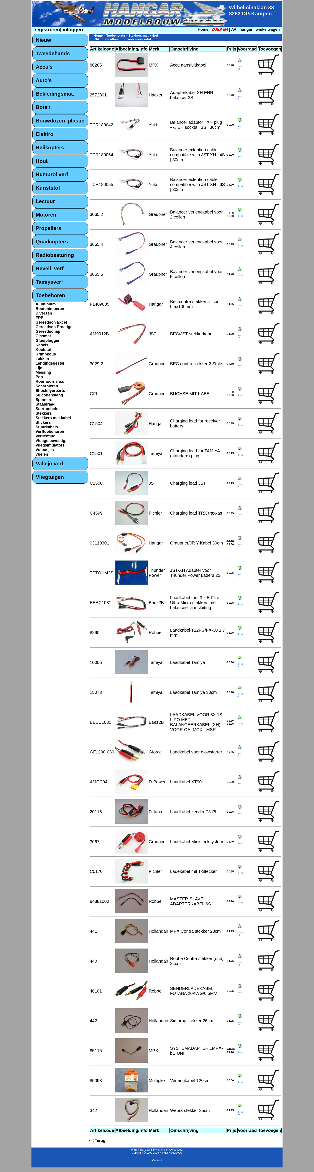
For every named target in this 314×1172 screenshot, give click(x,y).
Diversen (44, 313)
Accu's (44, 67)
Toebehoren (50, 295)
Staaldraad (46, 404)
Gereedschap (48, 331)
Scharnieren (47, 386)
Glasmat (43, 336)
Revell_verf (50, 268)
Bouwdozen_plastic (60, 121)
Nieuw (43, 40)
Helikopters (50, 147)
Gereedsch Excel (51, 322)
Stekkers (44, 413)
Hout (42, 161)
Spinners (44, 400)
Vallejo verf (49, 463)
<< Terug (97, 1140)
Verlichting (46, 436)
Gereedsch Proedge (54, 327)
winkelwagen (268, 29)
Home (203, 29)
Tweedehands (53, 53)
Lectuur (45, 201)
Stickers (43, 422)
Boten (43, 107)
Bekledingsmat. (55, 94)
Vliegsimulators (50, 445)
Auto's (44, 80)
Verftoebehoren (50, 431)
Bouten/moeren (50, 308)
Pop (39, 377)
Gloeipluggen (48, 340)
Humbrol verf (52, 174)
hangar (246, 29)
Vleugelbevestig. (51, 440)
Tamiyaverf (49, 282)
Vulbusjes (45, 450)
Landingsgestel (50, 363)
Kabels (42, 345)
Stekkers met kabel (53, 418)
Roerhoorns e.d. (51, 381)
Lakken (42, 359)
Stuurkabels (47, 427)
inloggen (72, 29)
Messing (43, 372)
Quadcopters (52, 242)
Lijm (40, 368)
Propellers (48, 228)
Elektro (44, 134)
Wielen (42, 454)
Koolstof (43, 349)
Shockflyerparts (50, 390)
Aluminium (46, 304)
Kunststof (48, 188)
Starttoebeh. (47, 409)
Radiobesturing (55, 255)
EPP (39, 318)
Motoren (46, 215)
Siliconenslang (49, 395)
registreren (46, 29)
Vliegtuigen (50, 477)
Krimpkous (46, 354)
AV (234, 29)
